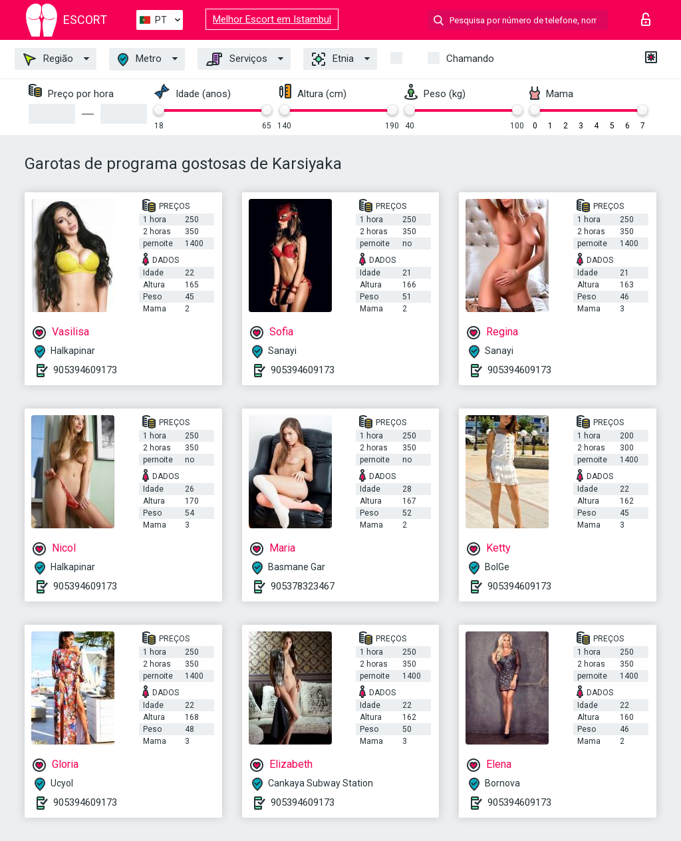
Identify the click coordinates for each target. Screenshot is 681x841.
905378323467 (303, 586)
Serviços (236, 59)
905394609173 (85, 370)
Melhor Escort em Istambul (272, 19)
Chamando (470, 59)
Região (48, 59)
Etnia (333, 59)
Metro (140, 60)
